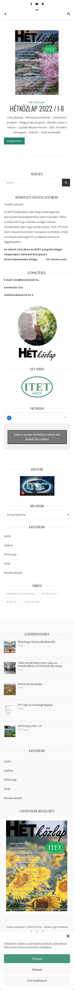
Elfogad (37, 958)
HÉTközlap (37, 102)
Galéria (8, 545)
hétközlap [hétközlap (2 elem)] (49, 593)
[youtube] (37, 4)
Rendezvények (13, 572)
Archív (7, 536)
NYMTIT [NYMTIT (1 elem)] (12, 602)
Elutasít (37, 969)
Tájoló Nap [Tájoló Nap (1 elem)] (32, 602)
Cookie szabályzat (15, 926)
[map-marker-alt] (43, 4)
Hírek (7, 563)
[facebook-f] (32, 4)
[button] (68, 936)
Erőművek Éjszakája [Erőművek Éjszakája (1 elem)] (21, 593)
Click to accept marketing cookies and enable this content (37, 437)
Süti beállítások (37, 980)
